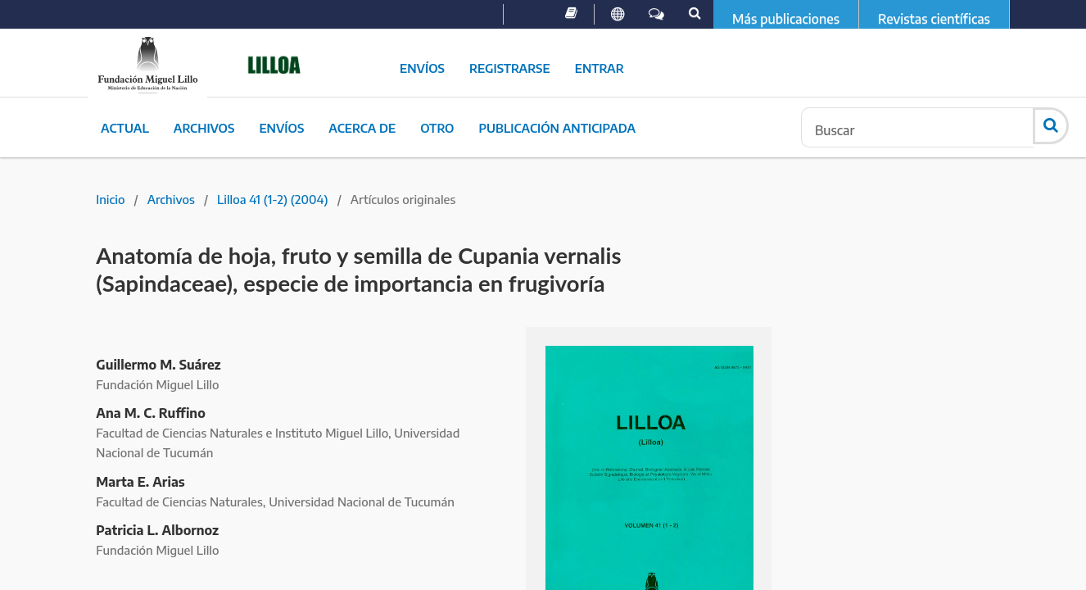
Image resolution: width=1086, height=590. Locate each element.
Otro (437, 127)
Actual (125, 127)
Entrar (599, 68)
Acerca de (362, 127)
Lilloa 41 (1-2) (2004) (272, 199)
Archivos (204, 127)
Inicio (110, 199)
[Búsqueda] (917, 127)
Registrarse (509, 68)
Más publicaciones (785, 19)
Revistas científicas (934, 19)
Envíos (422, 68)
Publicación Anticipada (557, 127)
